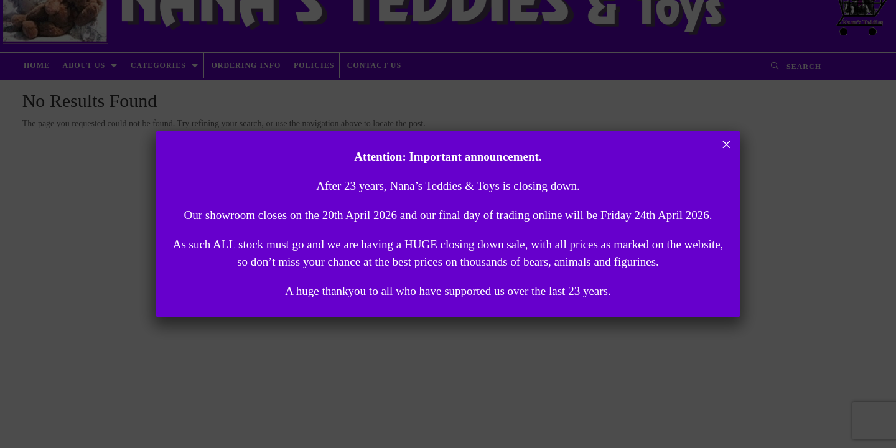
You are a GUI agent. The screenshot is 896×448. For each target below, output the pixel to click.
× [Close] (726, 144)
